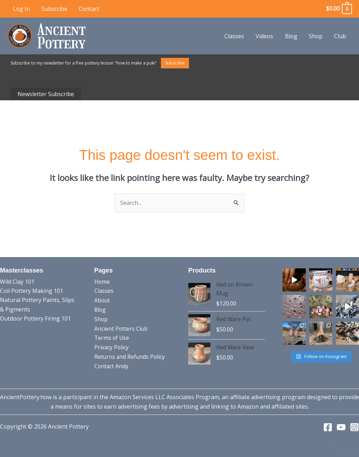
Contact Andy (111, 365)
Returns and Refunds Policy (130, 355)
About (102, 300)
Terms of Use (112, 337)
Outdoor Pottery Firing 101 (35, 318)
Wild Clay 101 (17, 281)
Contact (88, 9)
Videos (266, 36)
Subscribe (54, 9)
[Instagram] (354, 427)
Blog (292, 36)
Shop (316, 36)
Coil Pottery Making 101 (31, 291)
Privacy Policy (111, 346)
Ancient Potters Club (121, 328)
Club (340, 36)
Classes (236, 36)
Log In (21, 9)
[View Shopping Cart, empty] (338, 8)
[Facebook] (327, 427)
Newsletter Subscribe (46, 94)
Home (102, 281)
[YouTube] (341, 427)
